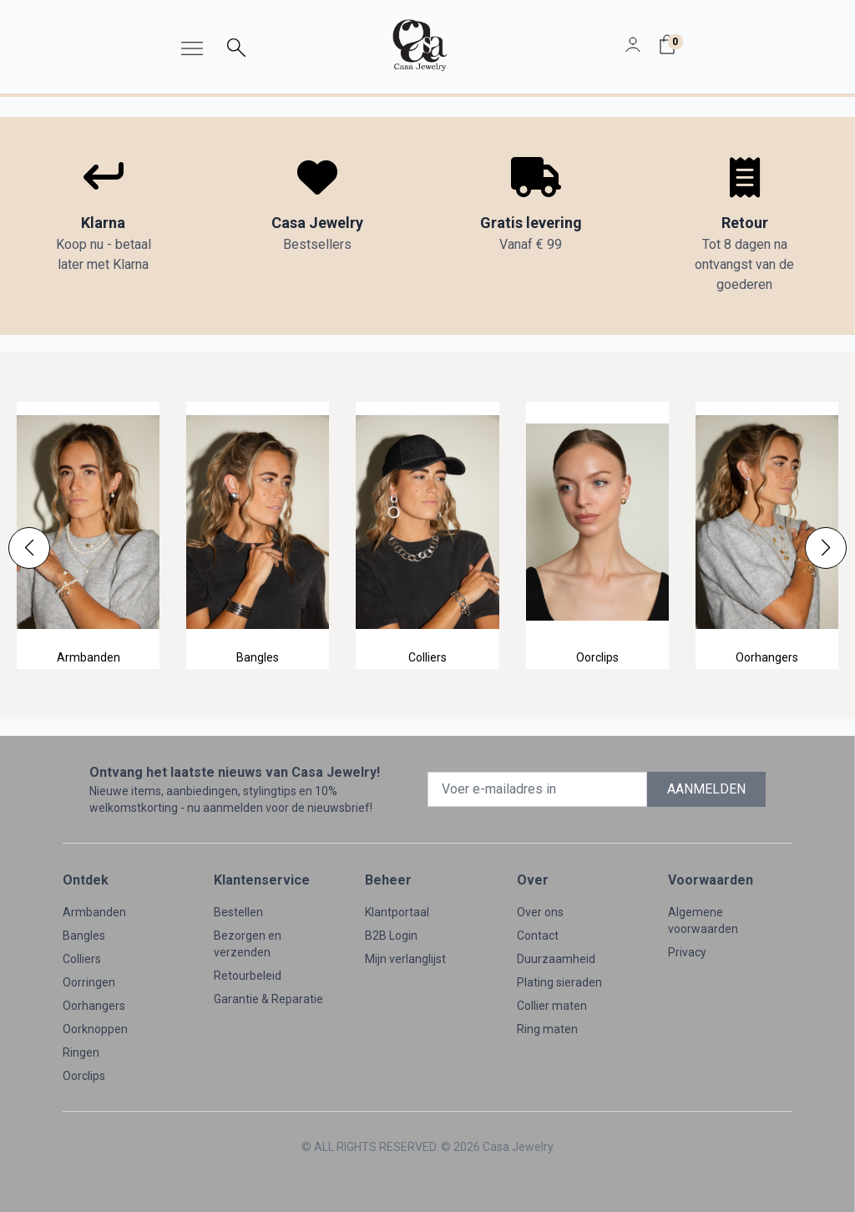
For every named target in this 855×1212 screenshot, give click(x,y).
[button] (29, 548)
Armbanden (94, 912)
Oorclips (84, 1076)
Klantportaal (397, 912)
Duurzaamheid (556, 959)
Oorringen (89, 982)
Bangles (84, 935)
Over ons (540, 912)
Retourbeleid (247, 975)
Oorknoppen (95, 1029)
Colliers (82, 959)
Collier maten (552, 1005)
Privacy (687, 952)
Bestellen (238, 912)
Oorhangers (94, 1005)
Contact (538, 935)
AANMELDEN (706, 789)
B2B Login (391, 935)
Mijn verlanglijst (405, 959)
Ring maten (547, 1029)
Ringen (81, 1052)
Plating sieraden (559, 982)
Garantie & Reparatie (268, 999)
